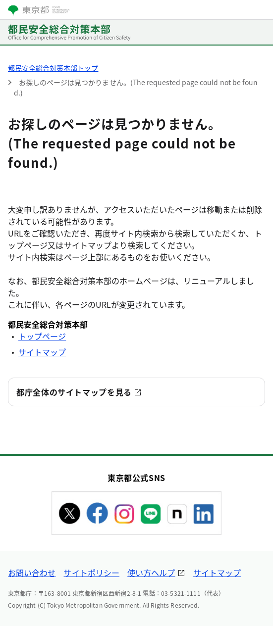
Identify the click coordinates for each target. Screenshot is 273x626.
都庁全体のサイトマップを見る (74, 392)
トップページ (42, 336)
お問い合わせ (31, 572)
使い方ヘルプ (151, 572)
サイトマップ (42, 352)
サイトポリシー (91, 572)
